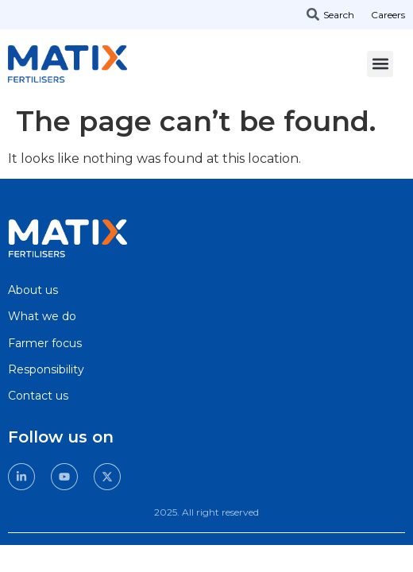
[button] (380, 64)
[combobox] (337, 14)
